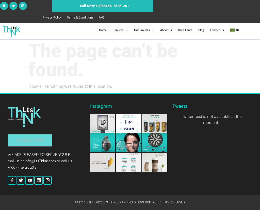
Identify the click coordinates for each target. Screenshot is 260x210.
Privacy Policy (52, 17)
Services (120, 30)
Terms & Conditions (80, 17)
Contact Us (217, 29)
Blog (201, 29)
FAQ (101, 17)
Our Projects (144, 30)
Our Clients (185, 29)
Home (103, 29)
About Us (166, 29)
